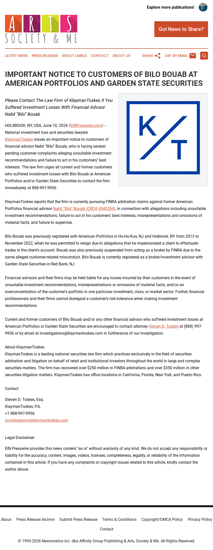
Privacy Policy (200, 519)
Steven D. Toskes (164, 326)
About (6, 519)
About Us (121, 56)
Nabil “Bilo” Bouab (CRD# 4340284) (84, 208)
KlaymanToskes (19, 139)
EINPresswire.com (86, 125)
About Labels (74, 56)
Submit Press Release (78, 519)
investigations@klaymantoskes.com (36, 420)
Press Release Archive (35, 519)
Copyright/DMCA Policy (162, 519)
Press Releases (45, 56)
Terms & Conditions (119, 519)
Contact (99, 56)
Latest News (16, 56)
